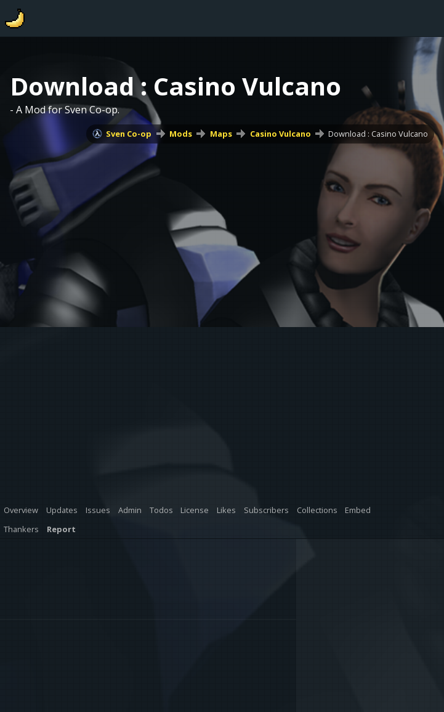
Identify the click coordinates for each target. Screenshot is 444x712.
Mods (180, 133)
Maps (221, 133)
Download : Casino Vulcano (378, 133)
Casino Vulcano (280, 133)
